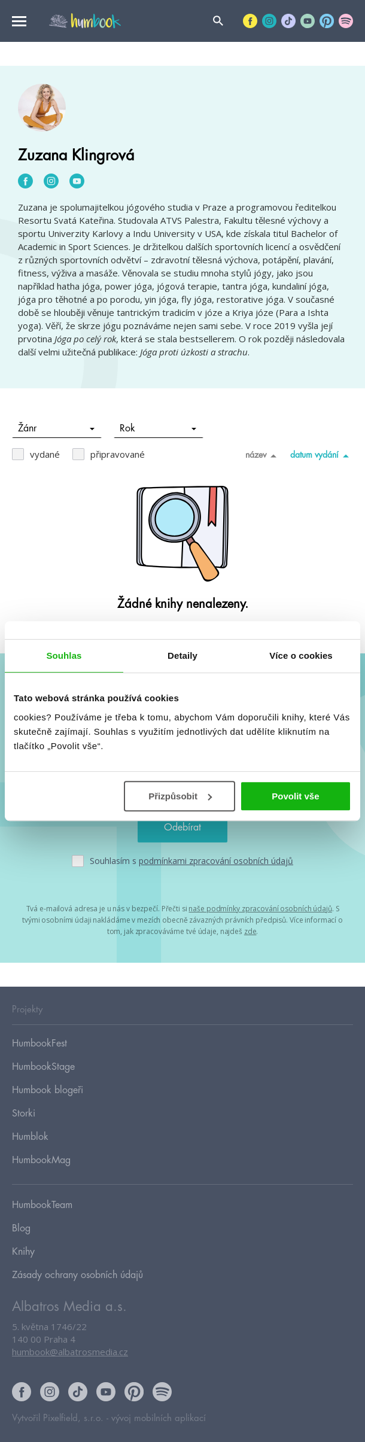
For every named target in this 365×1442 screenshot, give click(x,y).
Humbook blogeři (47, 1090)
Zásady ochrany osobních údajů (77, 1275)
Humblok (30, 1137)
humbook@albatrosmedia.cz (70, 1352)
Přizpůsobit (180, 796)
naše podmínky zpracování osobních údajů (259, 908)
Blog (21, 1228)
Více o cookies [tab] (301, 655)
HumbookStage (43, 1067)
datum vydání (321, 455)
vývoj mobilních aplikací (158, 1418)
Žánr (56, 428)
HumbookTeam (42, 1205)
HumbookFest (39, 1043)
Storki (23, 1113)
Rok (158, 428)
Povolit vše (295, 796)
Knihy (23, 1252)
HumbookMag (41, 1160)
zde (250, 931)
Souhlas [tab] (63, 655)
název (263, 455)
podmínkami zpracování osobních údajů (216, 860)
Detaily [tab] (182, 655)
